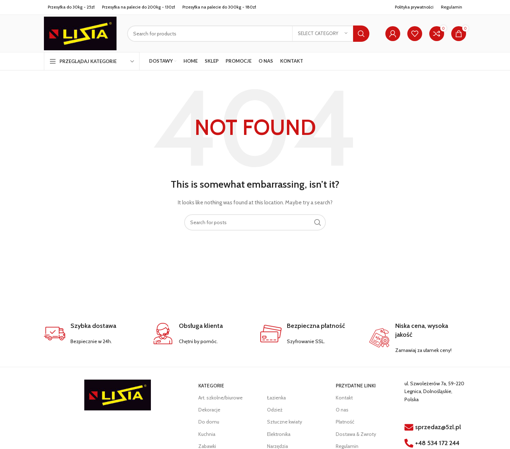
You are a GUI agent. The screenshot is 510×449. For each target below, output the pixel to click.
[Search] (248, 33)
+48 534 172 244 (437, 443)
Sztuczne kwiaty (284, 422)
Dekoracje (209, 410)
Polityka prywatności (414, 7)
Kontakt (344, 397)
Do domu (208, 422)
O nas (342, 410)
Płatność (345, 422)
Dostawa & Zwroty (356, 434)
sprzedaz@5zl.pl (438, 427)
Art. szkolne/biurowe (220, 397)
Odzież (275, 410)
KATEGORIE (211, 385)
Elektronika (278, 434)
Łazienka (276, 397)
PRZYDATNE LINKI (356, 385)
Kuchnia (206, 434)
